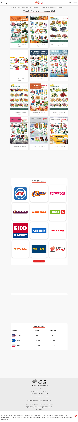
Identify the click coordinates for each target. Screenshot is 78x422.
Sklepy (23, 7)
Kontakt (47, 404)
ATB (31, 399)
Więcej (39, 261)
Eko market (40, 401)
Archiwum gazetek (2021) (34, 7)
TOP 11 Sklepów (39, 181)
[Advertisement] (39, 164)
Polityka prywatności (38, 404)
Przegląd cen (43, 396)
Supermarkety (35, 396)
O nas (30, 404)
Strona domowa (15, 7)
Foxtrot (31, 401)
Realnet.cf (43, 409)
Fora (35, 401)
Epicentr (46, 401)
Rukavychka (45, 399)
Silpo (34, 399)
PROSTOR (39, 399)
